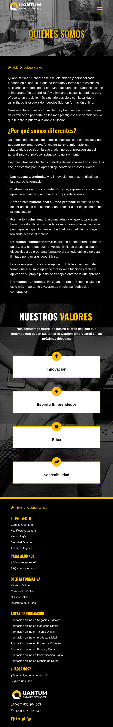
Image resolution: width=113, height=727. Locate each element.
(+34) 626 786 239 (26, 711)
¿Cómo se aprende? (23, 562)
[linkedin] (18, 719)
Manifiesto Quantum (23, 530)
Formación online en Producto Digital (34, 637)
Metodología (18, 536)
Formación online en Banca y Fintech (34, 649)
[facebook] (13, 719)
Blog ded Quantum (22, 542)
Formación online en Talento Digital (33, 631)
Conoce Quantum (22, 524)
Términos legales (21, 548)
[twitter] (23, 719)
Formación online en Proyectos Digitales (36, 643)
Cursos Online (20, 597)
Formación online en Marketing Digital (34, 625)
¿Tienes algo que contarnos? (29, 675)
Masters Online (20, 585)
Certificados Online (23, 591)
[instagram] (29, 719)
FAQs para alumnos (23, 568)
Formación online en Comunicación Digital (37, 655)
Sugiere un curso (21, 681)
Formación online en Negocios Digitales (35, 620)
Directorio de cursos (23, 602)
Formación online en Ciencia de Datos (34, 660)
